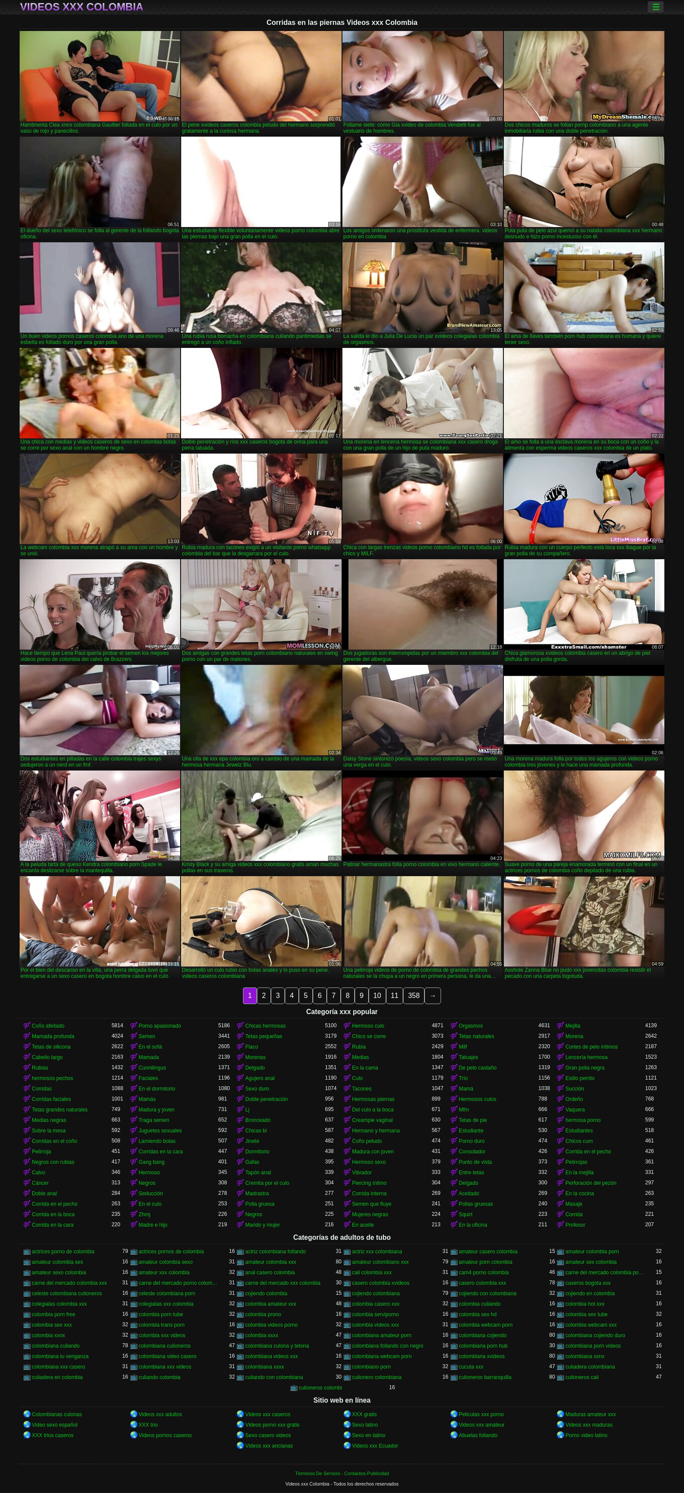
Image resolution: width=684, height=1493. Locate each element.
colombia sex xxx (52, 1325)
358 (414, 995)
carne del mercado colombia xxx (69, 1283)
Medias (360, 1057)
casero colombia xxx (482, 1283)
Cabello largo (47, 1057)
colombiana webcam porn (382, 1356)
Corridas (41, 1089)
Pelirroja (41, 1152)
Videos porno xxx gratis (272, 1425)
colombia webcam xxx (590, 1325)
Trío (463, 1078)
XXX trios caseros (52, 1435)
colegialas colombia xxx (59, 1304)
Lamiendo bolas (157, 1141)
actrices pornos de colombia (171, 1252)
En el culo (150, 1204)
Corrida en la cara (52, 1225)
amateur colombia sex (57, 1262)
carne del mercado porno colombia (179, 1283)
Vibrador (362, 1173)
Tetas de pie (473, 1120)
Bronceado (257, 1120)
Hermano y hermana (376, 1131)
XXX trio (148, 1425)
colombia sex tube (586, 1314)
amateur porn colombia (486, 1262)
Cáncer (40, 1183)
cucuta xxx (471, 1367)
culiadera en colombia (57, 1377)
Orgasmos (471, 1026)
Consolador (472, 1152)
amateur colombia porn (592, 1252)
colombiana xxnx (584, 1356)
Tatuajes (469, 1057)
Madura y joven (156, 1110)
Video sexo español (55, 1425)
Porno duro (472, 1141)
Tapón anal (258, 1173)
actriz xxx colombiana (377, 1252)
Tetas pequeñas (263, 1036)
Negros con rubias (53, 1162)
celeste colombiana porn (167, 1293)
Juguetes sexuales (160, 1131)
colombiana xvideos (482, 1356)
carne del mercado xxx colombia (282, 1283)
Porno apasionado (160, 1026)
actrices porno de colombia (63, 1252)
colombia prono (263, 1314)
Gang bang (151, 1162)
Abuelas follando (478, 1435)
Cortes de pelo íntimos (591, 1047)
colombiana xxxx (264, 1367)
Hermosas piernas (373, 1099)
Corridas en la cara (161, 1152)
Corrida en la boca (53, 1214)
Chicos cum (579, 1141)
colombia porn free (53, 1314)
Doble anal (44, 1193)
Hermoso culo (368, 1026)
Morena (574, 1036)
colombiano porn (371, 1367)
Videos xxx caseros (267, 1414)
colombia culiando (480, 1304)
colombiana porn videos (593, 1346)
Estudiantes (579, 1131)
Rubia (359, 1047)
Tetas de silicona (51, 1047)
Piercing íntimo (369, 1183)
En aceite (363, 1225)
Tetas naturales (476, 1036)
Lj (247, 1110)
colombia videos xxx (375, 1325)
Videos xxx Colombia (82, 7)
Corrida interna (369, 1193)
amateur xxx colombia (164, 1272)
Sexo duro (257, 1089)
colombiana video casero (168, 1356)
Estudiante (471, 1131)
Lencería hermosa (586, 1057)
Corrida (573, 1214)
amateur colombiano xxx (380, 1262)
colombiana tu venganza (60, 1356)
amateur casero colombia (488, 1252)
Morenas (255, 1057)
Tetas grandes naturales (60, 1110)
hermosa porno (583, 1120)
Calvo (38, 1173)
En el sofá (150, 1047)
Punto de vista (475, 1162)
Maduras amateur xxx (590, 1414)
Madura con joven (372, 1152)
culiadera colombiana (590, 1367)
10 (377, 995)
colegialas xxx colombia (166, 1304)
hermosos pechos (52, 1078)
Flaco (251, 1047)
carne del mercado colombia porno (605, 1272)
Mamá (466, 1089)
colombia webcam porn (486, 1325)
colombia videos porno (271, 1325)
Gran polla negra (584, 1068)
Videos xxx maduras (588, 1425)
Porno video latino (586, 1435)
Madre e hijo (153, 1225)
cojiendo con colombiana (487, 1293)
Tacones (362, 1089)
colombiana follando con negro (387, 1346)
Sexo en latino (368, 1435)
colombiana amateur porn (381, 1335)
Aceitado (469, 1193)
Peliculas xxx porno (481, 1414)
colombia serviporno (375, 1314)
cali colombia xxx (372, 1272)
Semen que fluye (371, 1204)
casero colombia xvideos (380, 1283)
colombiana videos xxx (271, 1356)
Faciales (148, 1078)
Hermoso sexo (369, 1162)
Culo (357, 1078)
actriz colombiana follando (275, 1252)
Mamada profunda (53, 1036)
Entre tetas (471, 1173)
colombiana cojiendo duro (595, 1335)
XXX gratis (364, 1414)
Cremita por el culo (267, 1183)
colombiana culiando (55, 1346)
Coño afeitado (48, 1026)
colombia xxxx (261, 1335)
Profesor (575, 1225)
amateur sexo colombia (59, 1272)
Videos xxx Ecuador (375, 1446)
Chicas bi (256, 1131)
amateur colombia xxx (270, 1262)
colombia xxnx (48, 1335)
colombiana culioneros (165, 1346)
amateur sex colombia (590, 1262)
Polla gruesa (259, 1204)
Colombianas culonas (57, 1414)
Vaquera (575, 1110)
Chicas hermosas (265, 1026)
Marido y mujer (262, 1225)
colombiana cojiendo (482, 1335)
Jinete (252, 1141)
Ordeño (574, 1099)
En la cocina (579, 1193)
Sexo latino (365, 1425)
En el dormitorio (157, 1089)
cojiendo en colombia (590, 1293)
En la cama (365, 1068)
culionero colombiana (376, 1377)
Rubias (40, 1068)
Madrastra (257, 1193)
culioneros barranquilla (485, 1377)
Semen (147, 1036)
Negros (147, 1183)
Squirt (465, 1214)
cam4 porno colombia (484, 1272)
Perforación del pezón (590, 1183)
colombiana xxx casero (58, 1367)
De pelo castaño (478, 1068)
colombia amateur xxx (270, 1304)
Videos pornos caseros (165, 1435)
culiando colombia (160, 1377)
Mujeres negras (370, 1214)
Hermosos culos (477, 1099)
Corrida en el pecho (588, 1152)
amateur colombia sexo (166, 1262)
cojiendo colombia (266, 1293)
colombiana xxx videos (165, 1367)
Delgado (255, 1068)
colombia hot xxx (584, 1304)
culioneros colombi (320, 1388)
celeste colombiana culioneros (67, 1293)
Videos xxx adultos (160, 1414)
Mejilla (572, 1026)
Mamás (147, 1099)
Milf (463, 1047)
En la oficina (473, 1225)
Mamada (149, 1057)
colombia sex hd (478, 1314)
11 (395, 995)
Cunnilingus (152, 1068)
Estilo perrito (580, 1078)
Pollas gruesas (476, 1204)
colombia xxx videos (162, 1335)
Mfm (464, 1110)
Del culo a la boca (372, 1110)
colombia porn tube (161, 1314)
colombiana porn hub (483, 1346)
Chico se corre (369, 1036)
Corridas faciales (51, 1099)
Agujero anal (259, 1078)
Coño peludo (367, 1141)
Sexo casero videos (268, 1435)
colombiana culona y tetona (277, 1346)
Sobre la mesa (48, 1131)
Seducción (151, 1193)
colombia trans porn (162, 1325)
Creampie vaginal (372, 1120)
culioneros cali (581, 1377)
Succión (574, 1089)
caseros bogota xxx (587, 1283)
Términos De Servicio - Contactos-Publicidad (342, 1473)
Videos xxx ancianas (269, 1446)
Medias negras (49, 1120)
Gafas (252, 1162)
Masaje (573, 1204)
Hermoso (149, 1173)
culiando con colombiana (274, 1377)
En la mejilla (579, 1173)
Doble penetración (266, 1099)
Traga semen (154, 1120)
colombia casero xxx (376, 1304)
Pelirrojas (576, 1162)
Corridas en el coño (54, 1141)
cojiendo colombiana (376, 1293)
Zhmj (144, 1214)
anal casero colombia (269, 1272)
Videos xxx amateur (482, 1425)
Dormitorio (257, 1152)
